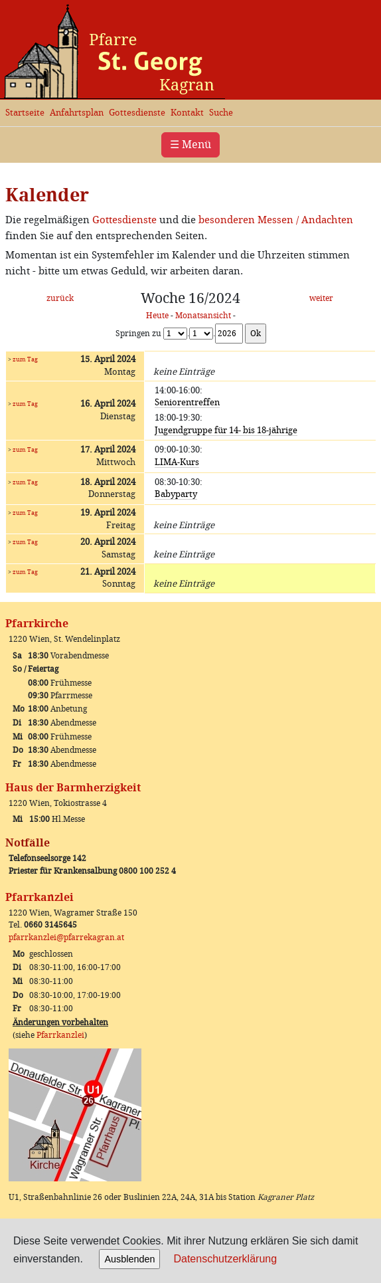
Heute (157, 315)
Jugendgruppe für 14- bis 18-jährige (226, 430)
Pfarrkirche (36, 623)
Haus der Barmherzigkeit (73, 787)
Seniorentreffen (187, 402)
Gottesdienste (137, 113)
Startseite (24, 113)
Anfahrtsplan (77, 113)
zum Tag (25, 359)
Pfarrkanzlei (39, 897)
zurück (60, 298)
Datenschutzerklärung (225, 1258)
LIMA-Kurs (177, 462)
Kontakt (187, 113)
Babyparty (176, 494)
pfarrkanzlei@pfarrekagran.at (66, 937)
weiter (321, 298)
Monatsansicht (203, 315)
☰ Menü (190, 144)
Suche (221, 113)
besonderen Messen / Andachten (275, 220)
